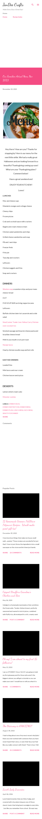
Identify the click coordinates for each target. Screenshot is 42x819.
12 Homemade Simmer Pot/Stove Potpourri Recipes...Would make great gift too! (19, 525)
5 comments (15, 687)
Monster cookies (9, 397)
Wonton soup (8, 289)
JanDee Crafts (13, 4)
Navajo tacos (8, 345)
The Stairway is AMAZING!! (17, 726)
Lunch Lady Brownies (13, 789)
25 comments (15, 750)
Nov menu (28, 410)
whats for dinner (10, 413)
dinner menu (25, 407)
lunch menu (19, 410)
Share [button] (5, 417)
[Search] (32, 4)
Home (5, 17)
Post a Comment (17, 620)
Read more (34, 553)
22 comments (15, 553)
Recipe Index (17, 17)
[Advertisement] (21, 42)
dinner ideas (14, 404)
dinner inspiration (11, 407)
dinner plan (8, 410)
